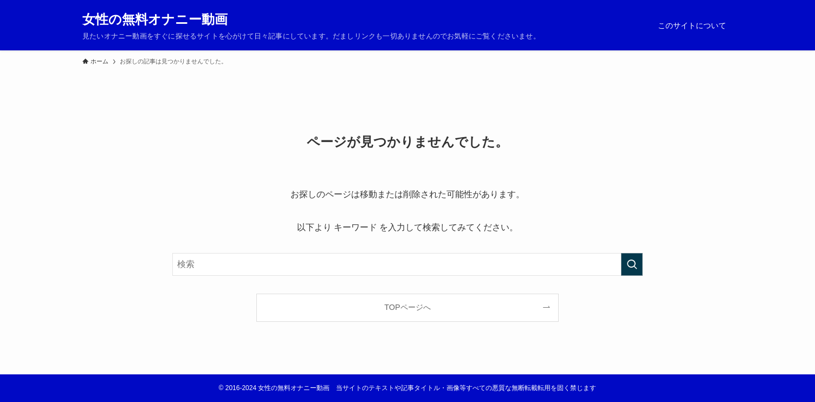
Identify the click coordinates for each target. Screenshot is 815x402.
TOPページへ (407, 307)
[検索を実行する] (632, 264)
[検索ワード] (407, 264)
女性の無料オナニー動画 (155, 19)
